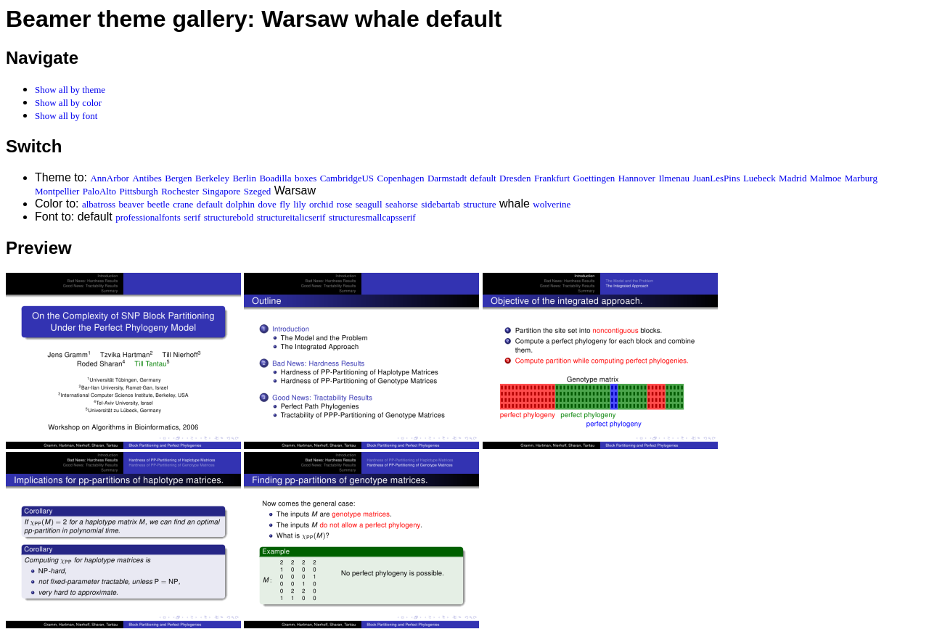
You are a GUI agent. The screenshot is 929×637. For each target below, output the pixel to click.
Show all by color (68, 102)
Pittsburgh (139, 191)
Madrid (792, 178)
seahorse (401, 204)
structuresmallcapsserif (372, 217)
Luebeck (759, 178)
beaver (131, 204)
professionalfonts (148, 217)
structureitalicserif (291, 217)
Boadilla (275, 178)
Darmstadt (447, 178)
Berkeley (212, 178)
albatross (98, 204)
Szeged (257, 191)
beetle (158, 204)
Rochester (180, 191)
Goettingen (594, 178)
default (483, 178)
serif (192, 217)
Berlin (244, 178)
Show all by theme (70, 89)
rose (345, 204)
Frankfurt (552, 178)
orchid (321, 204)
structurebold (229, 217)
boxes (305, 178)
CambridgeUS (347, 178)
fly (284, 204)
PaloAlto (99, 191)
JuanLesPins (716, 178)
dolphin (240, 204)
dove (267, 204)
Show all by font (66, 115)
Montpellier (57, 191)
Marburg (861, 178)
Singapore (221, 191)
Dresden (515, 178)
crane (183, 204)
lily (299, 204)
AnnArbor (109, 178)
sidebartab (440, 204)
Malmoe (825, 178)
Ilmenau (673, 178)
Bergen (178, 178)
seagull (369, 204)
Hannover (636, 178)
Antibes (146, 178)
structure (479, 204)
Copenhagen (401, 178)
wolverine (551, 204)
